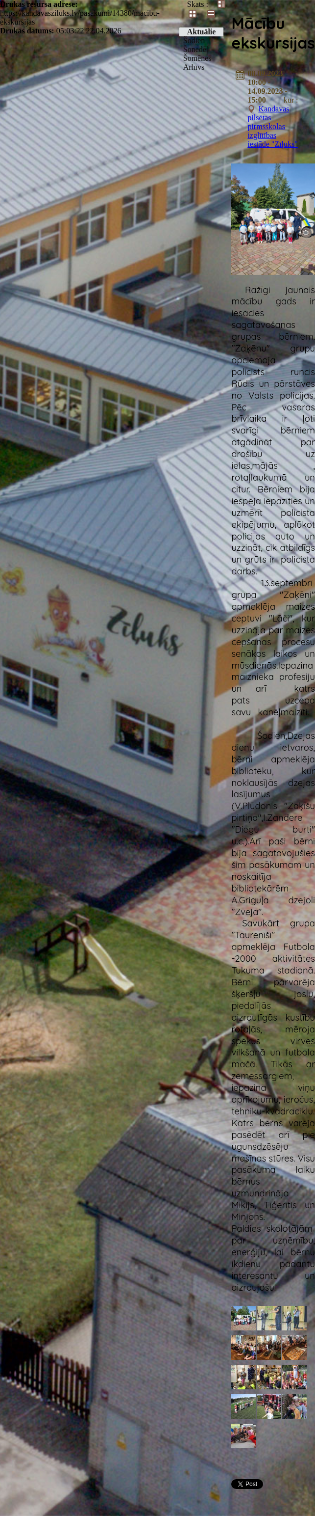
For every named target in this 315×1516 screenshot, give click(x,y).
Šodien (194, 40)
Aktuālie (201, 31)
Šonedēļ (196, 49)
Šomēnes (197, 58)
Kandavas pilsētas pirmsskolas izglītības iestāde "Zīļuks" (272, 126)
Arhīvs (194, 67)
